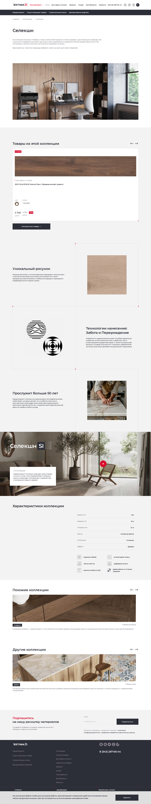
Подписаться (127, 722)
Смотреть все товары (31, 226)
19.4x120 (26, 203)
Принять (127, 798)
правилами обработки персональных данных (118, 732)
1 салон (47, 5)
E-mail (86, 717)
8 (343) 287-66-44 (115, 5)
